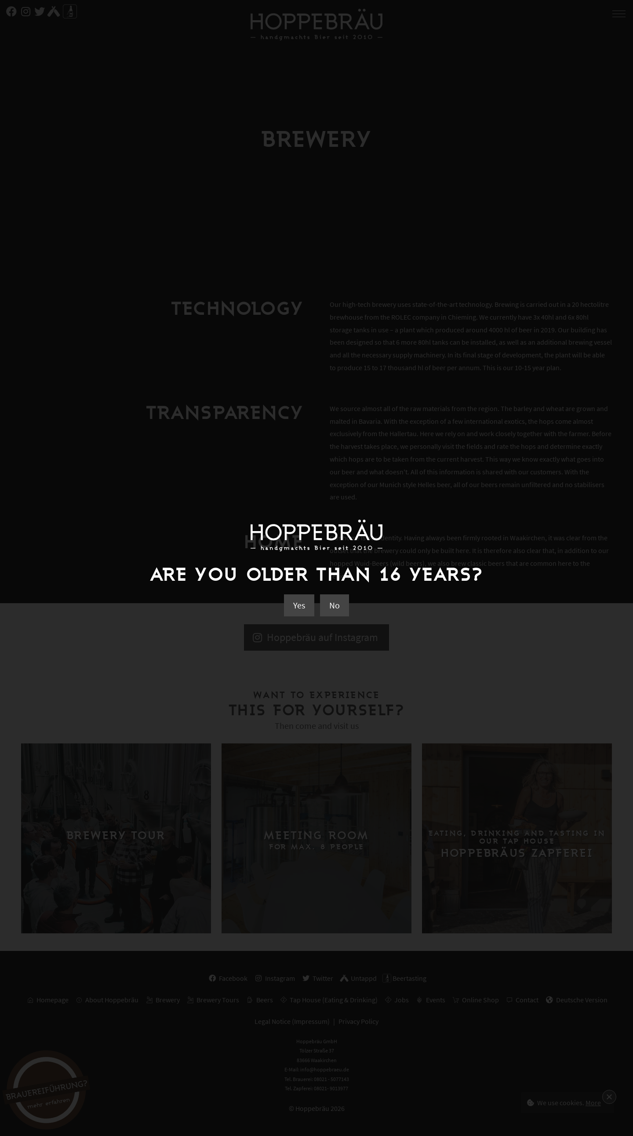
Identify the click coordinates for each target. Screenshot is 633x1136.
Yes (299, 605)
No (334, 605)
